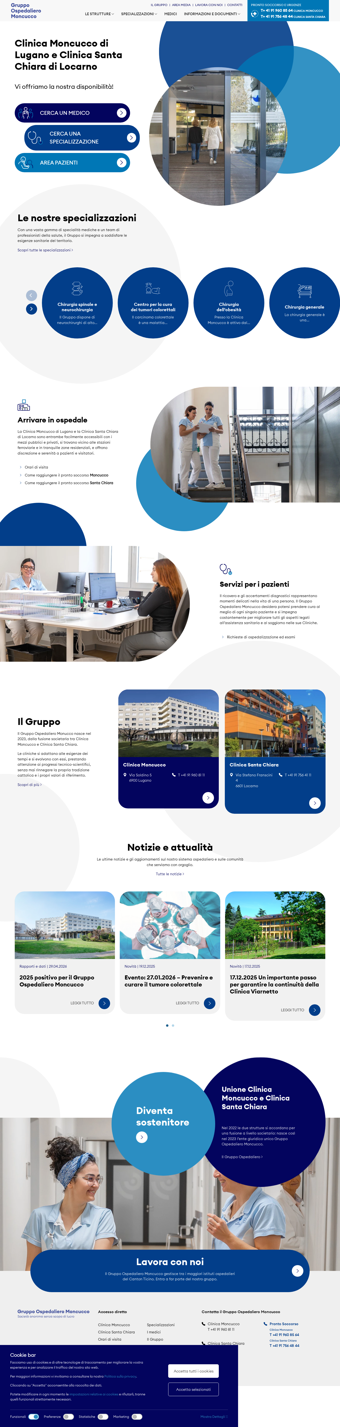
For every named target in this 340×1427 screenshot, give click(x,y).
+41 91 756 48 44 (286, 1345)
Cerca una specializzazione (91, 137)
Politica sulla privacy (120, 1376)
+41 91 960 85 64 (286, 1334)
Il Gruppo (159, 5)
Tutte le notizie (170, 892)
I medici (154, 1332)
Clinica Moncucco (114, 1325)
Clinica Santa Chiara (116, 1332)
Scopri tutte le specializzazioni (45, 250)
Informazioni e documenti (212, 14)
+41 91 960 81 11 (222, 1329)
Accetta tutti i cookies (193, 1371)
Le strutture (99, 14)
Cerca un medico (82, 113)
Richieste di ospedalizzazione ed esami (261, 656)
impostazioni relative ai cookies (93, 1394)
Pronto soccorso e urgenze (288, 11)
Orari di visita (36, 486)
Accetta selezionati (193, 1389)
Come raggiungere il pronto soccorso (66, 493)
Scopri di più (30, 766)
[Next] (31, 309)
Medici (170, 14)
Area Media (181, 5)
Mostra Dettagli (214, 1416)
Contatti (234, 5)
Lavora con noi (209, 5)
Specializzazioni (139, 14)
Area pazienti (82, 162)
